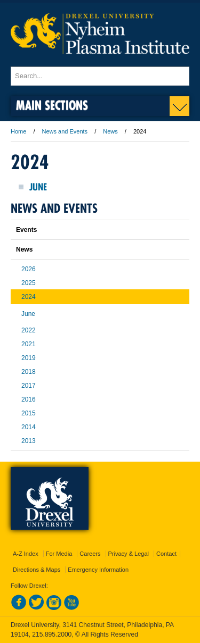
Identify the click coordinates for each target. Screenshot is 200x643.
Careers (89, 553)
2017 (28, 385)
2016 (28, 399)
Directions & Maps (36, 569)
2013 (28, 441)
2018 (28, 371)
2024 (28, 296)
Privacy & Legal (128, 553)
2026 (28, 269)
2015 (28, 413)
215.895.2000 (51, 634)
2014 (28, 427)
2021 (28, 344)
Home (18, 131)
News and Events (65, 131)
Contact (166, 553)
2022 (28, 330)
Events (26, 229)
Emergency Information (98, 569)
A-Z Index (25, 553)
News (110, 131)
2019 (28, 358)
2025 (28, 283)
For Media (59, 553)
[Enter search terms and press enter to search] (100, 76)
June (38, 187)
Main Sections (52, 105)
